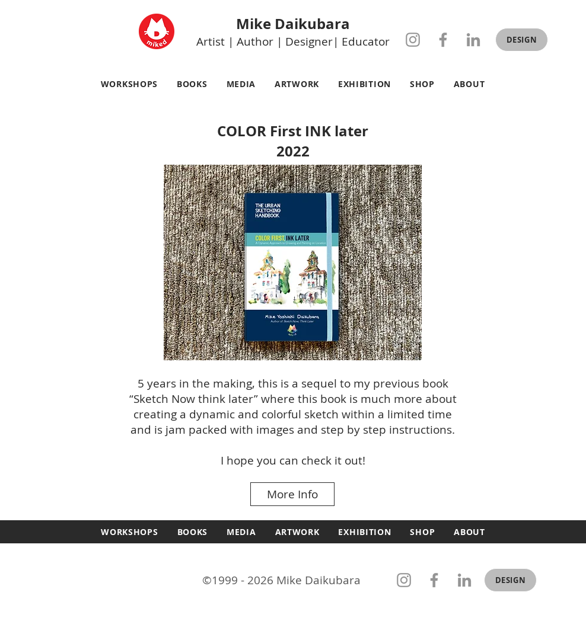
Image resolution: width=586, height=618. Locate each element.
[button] (521, 39)
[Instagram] (412, 39)
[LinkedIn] (473, 39)
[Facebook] (443, 39)
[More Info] (292, 494)
